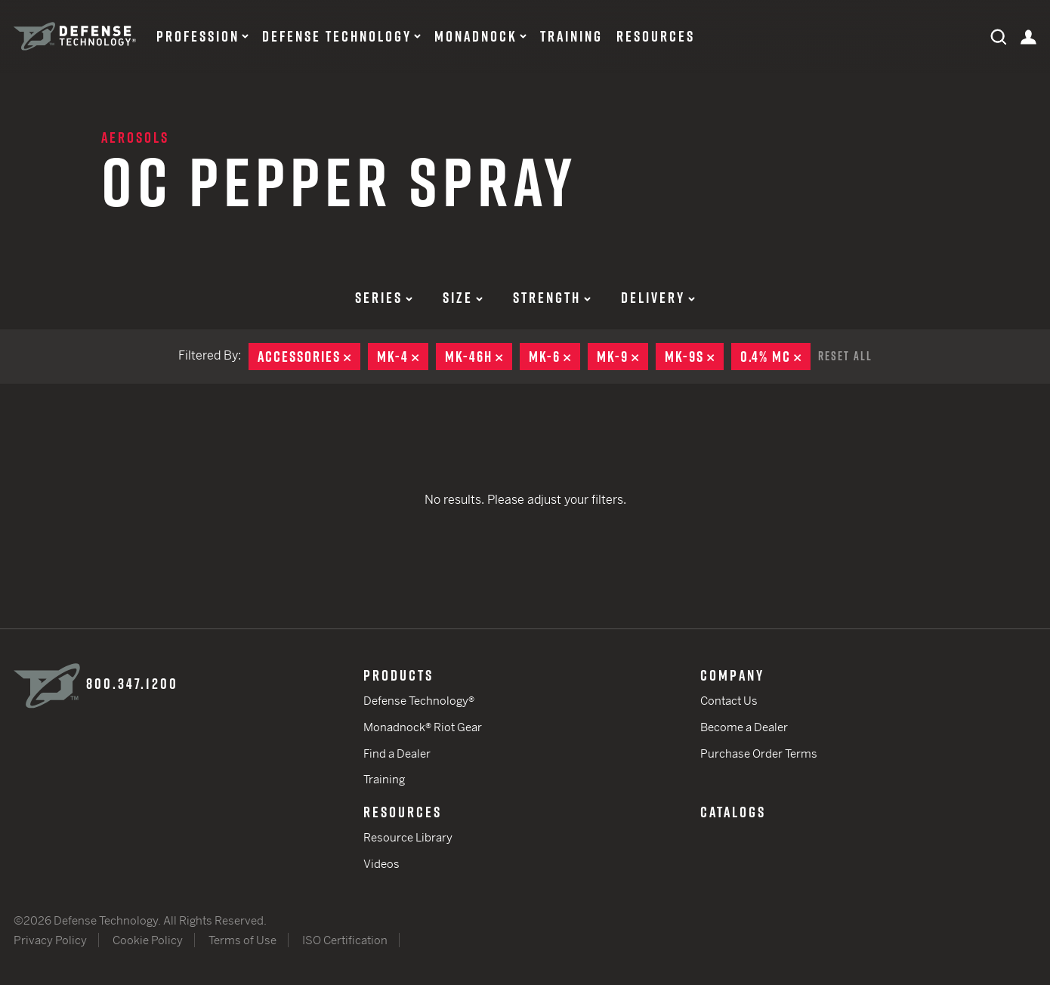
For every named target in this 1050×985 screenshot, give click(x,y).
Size (463, 297)
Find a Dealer (397, 753)
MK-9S (694, 356)
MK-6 (554, 356)
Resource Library (407, 837)
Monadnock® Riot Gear (422, 727)
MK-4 (402, 356)
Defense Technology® (418, 700)
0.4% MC (775, 356)
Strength (552, 297)
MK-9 (622, 356)
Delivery (658, 297)
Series (383, 297)
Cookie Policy (148, 940)
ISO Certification (345, 940)
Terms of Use (242, 940)
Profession (197, 36)
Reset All (845, 355)
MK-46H (478, 356)
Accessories (309, 356)
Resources (655, 36)
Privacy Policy (50, 940)
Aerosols (135, 137)
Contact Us (729, 700)
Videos (381, 864)
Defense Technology (337, 36)
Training (571, 36)
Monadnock (475, 36)
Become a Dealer (744, 727)
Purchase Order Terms (758, 753)
